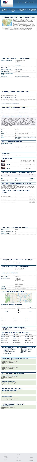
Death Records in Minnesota (26, 348)
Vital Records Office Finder (4, 10)
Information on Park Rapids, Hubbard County (18, 17)
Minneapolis (3, 334)
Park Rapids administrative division (14, 107)
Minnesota (17, 110)
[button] (6, 294)
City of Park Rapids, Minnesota (25, 2)
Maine (18, 457)
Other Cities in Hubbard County (13, 327)
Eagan (26, 340)
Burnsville (2, 342)
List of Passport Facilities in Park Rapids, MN (18, 172)
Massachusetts (18, 460)
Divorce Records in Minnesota (26, 349)
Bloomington (3, 336)
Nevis (10, 304)
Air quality (6, 153)
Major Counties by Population (22, 10)
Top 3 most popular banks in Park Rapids (17, 183)
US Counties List (13, 10)
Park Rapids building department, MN (15, 116)
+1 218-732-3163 (18, 65)
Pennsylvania (31, 459)
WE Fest (8, 160)
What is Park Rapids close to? (13, 291)
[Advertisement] (18, 43)
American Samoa (6, 457)
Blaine (2, 340)
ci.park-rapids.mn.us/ (18, 69)
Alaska (5, 456)
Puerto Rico (31, 460)
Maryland (18, 459)
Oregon (31, 457)
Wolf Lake (16, 304)
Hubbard (16, 112)
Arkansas (5, 460)
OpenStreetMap (26, 302)
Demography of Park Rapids (12, 141)
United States (17, 108)
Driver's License (24, 350)
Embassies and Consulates (32, 10)
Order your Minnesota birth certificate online (22, 76)
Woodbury (14, 338)
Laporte (5, 329)
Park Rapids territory (10, 273)
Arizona (5, 459)
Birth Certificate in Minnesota (9, 348)
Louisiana (18, 456)
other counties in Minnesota (23, 112)
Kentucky (18, 454)
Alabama (5, 454)
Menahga (12, 304)
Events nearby (7, 158)
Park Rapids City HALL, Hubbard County (16, 59)
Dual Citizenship (7, 353)
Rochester (26, 334)
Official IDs (6, 350)
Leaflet (18, 302)
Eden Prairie (15, 342)
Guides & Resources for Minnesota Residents (18, 347)
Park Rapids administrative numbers (15, 228)
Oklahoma (31, 456)
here (28, 56)
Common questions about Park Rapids (15, 91)
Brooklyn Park (27, 336)
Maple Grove (27, 338)
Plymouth (2, 338)
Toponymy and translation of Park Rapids (17, 259)
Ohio (31, 454)
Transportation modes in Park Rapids (15, 266)
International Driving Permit (9, 351)
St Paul (14, 334)
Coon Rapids (27, 342)
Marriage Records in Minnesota (10, 349)
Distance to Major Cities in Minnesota (15, 332)
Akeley (21, 304)
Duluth (14, 336)
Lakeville (14, 340)
